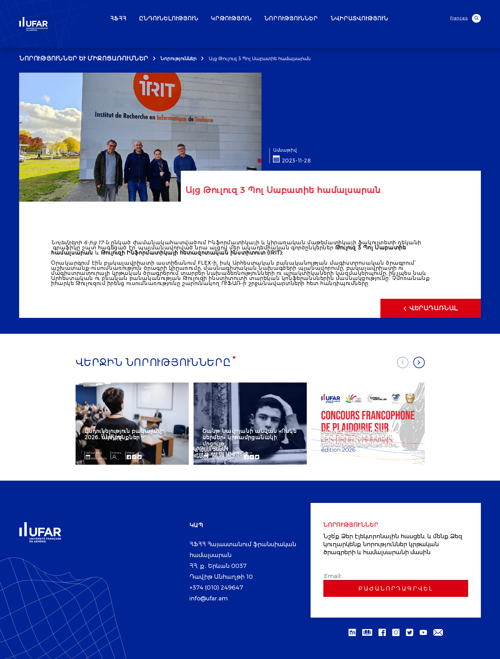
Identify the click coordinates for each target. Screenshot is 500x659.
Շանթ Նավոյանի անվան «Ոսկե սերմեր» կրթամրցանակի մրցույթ (249, 437)
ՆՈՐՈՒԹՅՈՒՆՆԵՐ (309, 18)
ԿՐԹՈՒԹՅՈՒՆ (250, 18)
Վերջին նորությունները (156, 363)
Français (459, 18)
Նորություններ (178, 58)
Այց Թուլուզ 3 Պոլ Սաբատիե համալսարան (260, 58)
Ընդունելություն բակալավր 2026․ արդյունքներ (125, 434)
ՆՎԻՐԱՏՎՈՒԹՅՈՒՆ (378, 18)
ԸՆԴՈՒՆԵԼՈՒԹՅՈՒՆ (187, 18)
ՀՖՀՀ (137, 18)
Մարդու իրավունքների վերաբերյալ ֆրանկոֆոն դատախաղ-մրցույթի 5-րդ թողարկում (358, 440)
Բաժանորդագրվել (395, 588)
